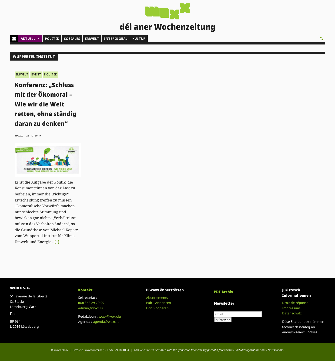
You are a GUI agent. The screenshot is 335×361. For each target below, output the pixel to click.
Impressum (291, 308)
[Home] (14, 38)
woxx (19, 135)
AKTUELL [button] (30, 38)
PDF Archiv (223, 291)
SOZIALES (72, 38)
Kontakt (85, 290)
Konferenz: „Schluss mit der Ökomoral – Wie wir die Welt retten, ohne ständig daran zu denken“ (45, 104)
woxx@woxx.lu (110, 316)
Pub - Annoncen (158, 302)
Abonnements (157, 297)
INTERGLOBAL (115, 38)
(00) (91, 302)
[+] (56, 241)
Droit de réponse (295, 302)
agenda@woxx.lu (106, 321)
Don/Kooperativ (158, 308)
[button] (321, 38)
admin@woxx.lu (90, 308)
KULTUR (138, 38)
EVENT (36, 74)
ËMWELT (92, 38)
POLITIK (52, 38)
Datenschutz (292, 313)
